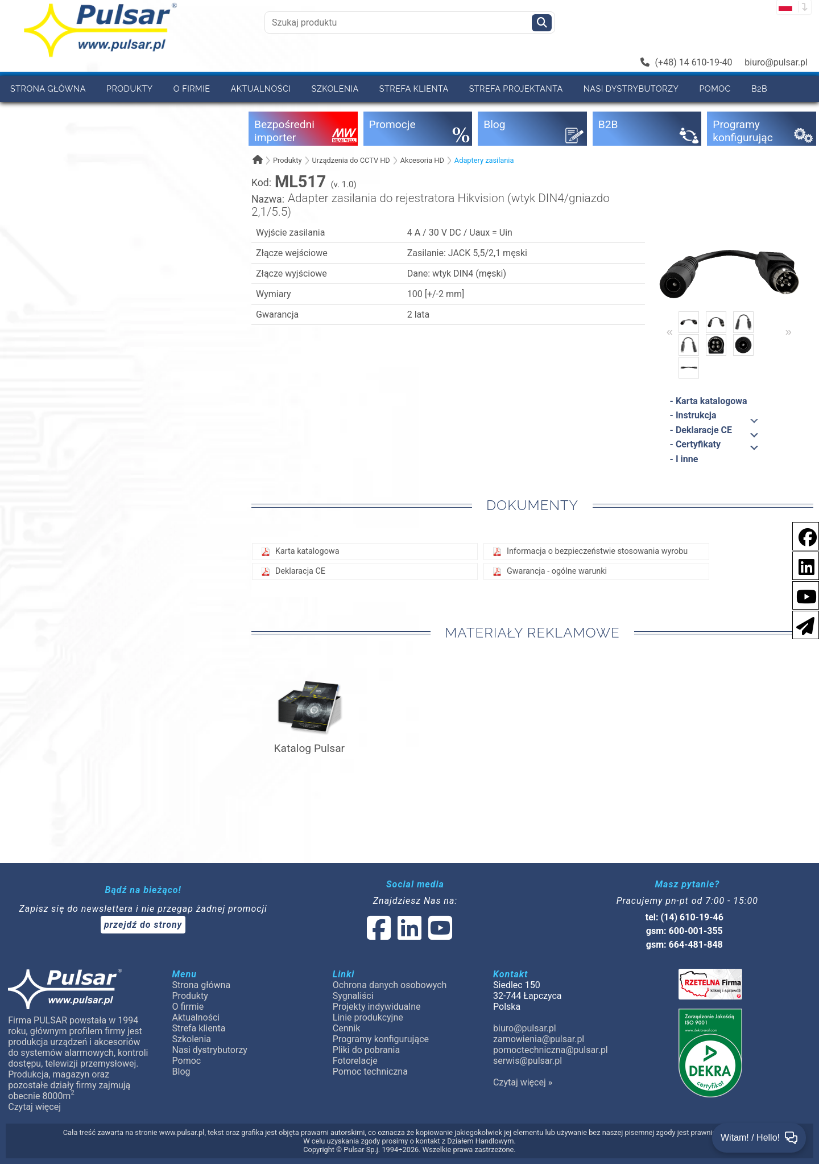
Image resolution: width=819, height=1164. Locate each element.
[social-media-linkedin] (801, 565)
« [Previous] (670, 331)
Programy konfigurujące (381, 1039)
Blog (181, 1071)
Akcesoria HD (422, 160)
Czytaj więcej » (522, 1082)
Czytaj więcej (34, 1106)
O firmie (191, 88)
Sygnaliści (353, 995)
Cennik (26, 115)
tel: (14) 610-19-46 (684, 917)
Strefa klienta (414, 88)
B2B (759, 88)
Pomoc (715, 88)
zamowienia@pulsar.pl (538, 1039)
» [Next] (788, 331)
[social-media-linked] (408, 934)
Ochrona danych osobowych (390, 985)
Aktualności (261, 88)
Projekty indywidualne (377, 1006)
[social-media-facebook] (802, 535)
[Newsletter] (802, 624)
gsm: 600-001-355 (684, 931)
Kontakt (83, 115)
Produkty (129, 88)
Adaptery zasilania (484, 160)
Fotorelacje (355, 1060)
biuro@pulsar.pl (776, 62)
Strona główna (48, 88)
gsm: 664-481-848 (684, 944)
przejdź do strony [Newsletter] (143, 924)
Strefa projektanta (516, 88)
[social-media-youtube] (803, 594)
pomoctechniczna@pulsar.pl (550, 1049)
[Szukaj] (542, 22)
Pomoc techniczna (370, 1071)
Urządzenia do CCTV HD (351, 160)
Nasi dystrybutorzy (631, 88)
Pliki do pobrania (366, 1049)
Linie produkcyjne (368, 1017)
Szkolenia (334, 88)
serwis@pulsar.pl (527, 1060)
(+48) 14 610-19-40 (686, 62)
